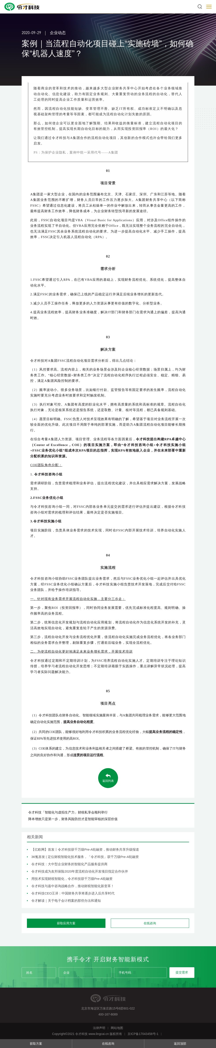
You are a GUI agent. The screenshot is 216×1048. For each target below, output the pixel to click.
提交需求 (182, 972)
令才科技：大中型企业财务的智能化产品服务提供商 (69, 864)
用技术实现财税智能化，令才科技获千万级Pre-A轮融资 (72, 879)
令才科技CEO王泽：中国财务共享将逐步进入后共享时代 (73, 893)
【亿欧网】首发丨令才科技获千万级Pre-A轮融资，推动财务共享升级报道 (85, 849)
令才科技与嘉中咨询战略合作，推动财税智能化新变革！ (72, 886)
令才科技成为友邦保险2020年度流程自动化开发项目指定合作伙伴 (79, 871)
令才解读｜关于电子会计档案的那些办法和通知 (66, 900)
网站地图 (117, 1028)
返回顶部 (180, 1043)
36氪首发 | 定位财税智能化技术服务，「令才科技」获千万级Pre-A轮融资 (85, 857)
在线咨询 (108, 1043)
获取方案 (36, 1043)
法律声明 (99, 1028)
